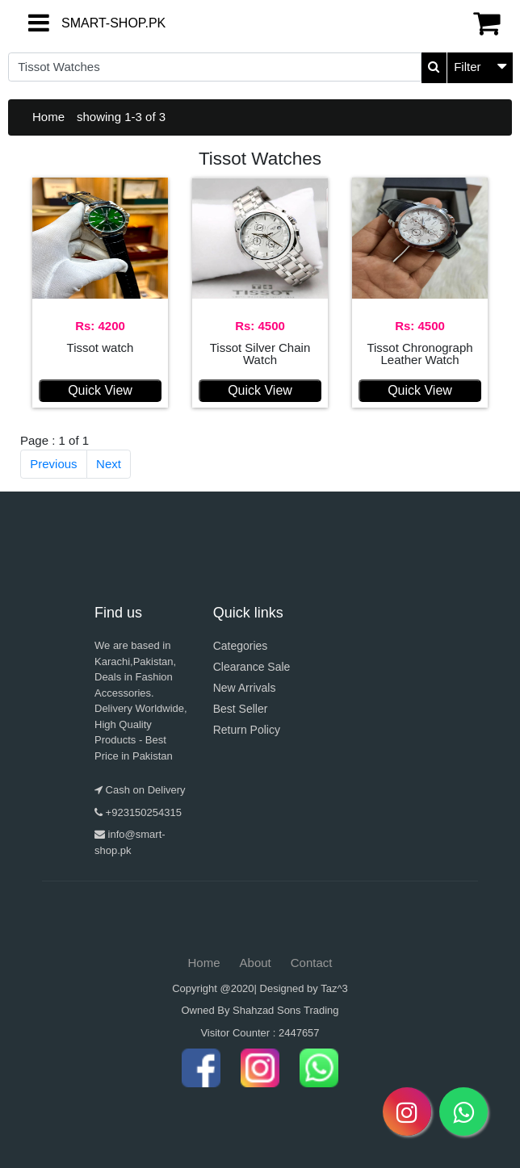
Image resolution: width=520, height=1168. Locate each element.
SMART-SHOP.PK (75, 23)
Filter (467, 66)
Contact (312, 962)
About (255, 962)
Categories (240, 645)
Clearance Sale (252, 666)
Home (48, 116)
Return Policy (246, 729)
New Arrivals (244, 687)
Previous (53, 464)
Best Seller (240, 708)
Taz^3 (334, 988)
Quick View (100, 390)
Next (108, 464)
